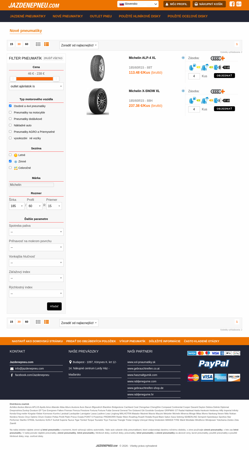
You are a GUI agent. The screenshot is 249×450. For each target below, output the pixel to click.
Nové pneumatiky (68, 16)
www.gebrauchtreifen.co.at (143, 368)
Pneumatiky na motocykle (29, 112)
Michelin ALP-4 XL (142, 57)
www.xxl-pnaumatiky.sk (141, 362)
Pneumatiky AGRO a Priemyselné (34, 131)
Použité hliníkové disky (139, 16)
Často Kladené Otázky (201, 341)
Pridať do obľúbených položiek (91, 341)
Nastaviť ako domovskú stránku (37, 341)
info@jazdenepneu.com (29, 368)
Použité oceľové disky (188, 16)
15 (11, 44)
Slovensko (128, 4)
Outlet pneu (101, 16)
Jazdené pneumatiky (28, 16)
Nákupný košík (211, 4)
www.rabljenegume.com (141, 381)
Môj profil (178, 4)
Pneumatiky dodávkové (28, 118)
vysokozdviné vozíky (27, 138)
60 (26, 44)
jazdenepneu (33, 5)
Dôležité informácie (165, 341)
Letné (17, 155)
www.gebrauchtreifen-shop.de (145, 388)
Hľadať (54, 306)
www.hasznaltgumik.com (142, 374)
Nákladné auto (22, 125)
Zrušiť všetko (53, 58)
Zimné (17, 162)
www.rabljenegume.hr (140, 394)
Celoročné (20, 168)
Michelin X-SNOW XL (144, 91)
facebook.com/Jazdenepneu (32, 374)
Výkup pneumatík (132, 341)
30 (19, 44)
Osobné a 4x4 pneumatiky (30, 106)
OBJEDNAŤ (224, 75)
